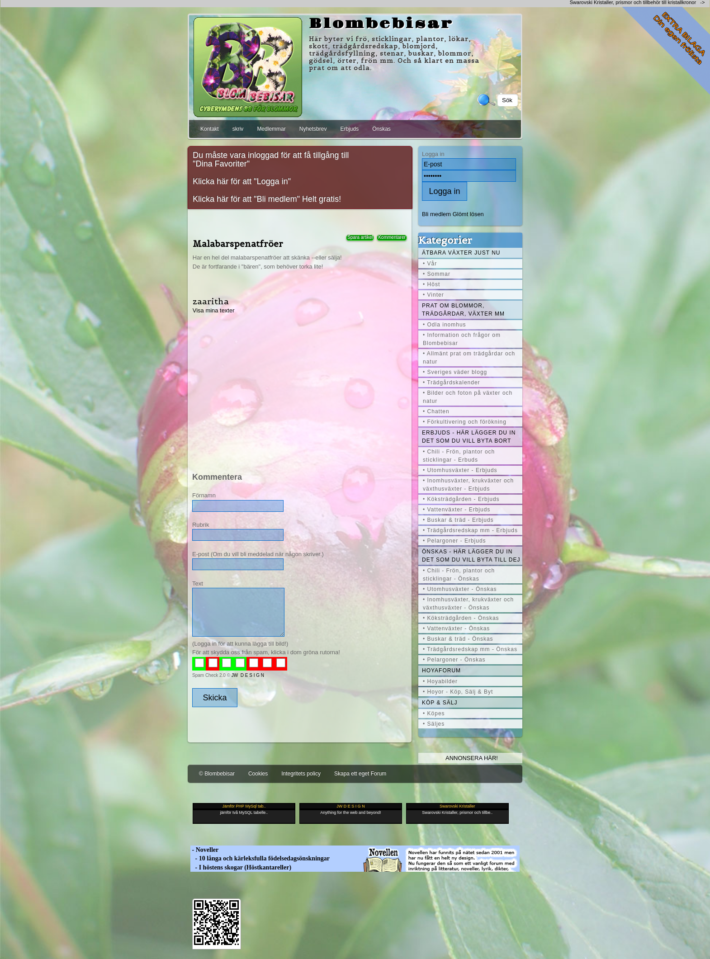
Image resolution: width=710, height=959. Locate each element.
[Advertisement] (299, 387)
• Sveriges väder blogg (455, 372)
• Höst (431, 284)
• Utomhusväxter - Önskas (460, 589)
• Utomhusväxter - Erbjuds (460, 470)
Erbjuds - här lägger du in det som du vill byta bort (469, 437)
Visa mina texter (214, 310)
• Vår (430, 263)
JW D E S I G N (248, 675)
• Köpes (434, 713)
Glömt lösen (468, 214)
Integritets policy (301, 773)
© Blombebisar (217, 773)
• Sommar (436, 274)
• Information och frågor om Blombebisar (462, 339)
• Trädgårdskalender (451, 382)
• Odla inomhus (444, 324)
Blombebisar (381, 24)
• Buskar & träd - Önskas (458, 639)
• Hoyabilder (440, 681)
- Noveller (204, 849)
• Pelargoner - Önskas (454, 660)
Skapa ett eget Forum (360, 773)
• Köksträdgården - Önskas (461, 618)
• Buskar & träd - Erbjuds (458, 520)
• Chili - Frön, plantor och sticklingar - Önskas (459, 574)
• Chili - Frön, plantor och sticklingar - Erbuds (459, 456)
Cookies (258, 773)
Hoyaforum (441, 670)
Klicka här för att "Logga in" (242, 181)
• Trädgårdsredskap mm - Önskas (470, 649)
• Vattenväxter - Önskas (456, 628)
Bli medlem (436, 214)
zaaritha (211, 301)
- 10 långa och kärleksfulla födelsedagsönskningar (260, 858)
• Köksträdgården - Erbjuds (461, 499)
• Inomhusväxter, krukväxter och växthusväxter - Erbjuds (468, 484)
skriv (238, 129)
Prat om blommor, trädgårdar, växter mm (463, 309)
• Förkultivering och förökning (464, 422)
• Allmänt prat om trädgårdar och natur (469, 357)
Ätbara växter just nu (461, 253)
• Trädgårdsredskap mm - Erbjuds (470, 530)
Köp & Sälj (439, 702)
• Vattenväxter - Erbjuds (456, 509)
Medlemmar (271, 129)
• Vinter (433, 295)
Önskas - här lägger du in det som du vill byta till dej (471, 555)
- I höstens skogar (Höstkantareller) (240, 867)
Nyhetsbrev (313, 129)
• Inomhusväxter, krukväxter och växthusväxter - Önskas (468, 603)
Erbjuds (349, 129)
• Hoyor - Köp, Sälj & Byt (458, 692)
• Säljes (434, 724)
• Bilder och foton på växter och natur (467, 397)
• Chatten (436, 411)
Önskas (381, 129)
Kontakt (209, 129)
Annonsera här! (471, 758)
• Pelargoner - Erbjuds (454, 541)
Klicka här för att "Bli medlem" (246, 198)
